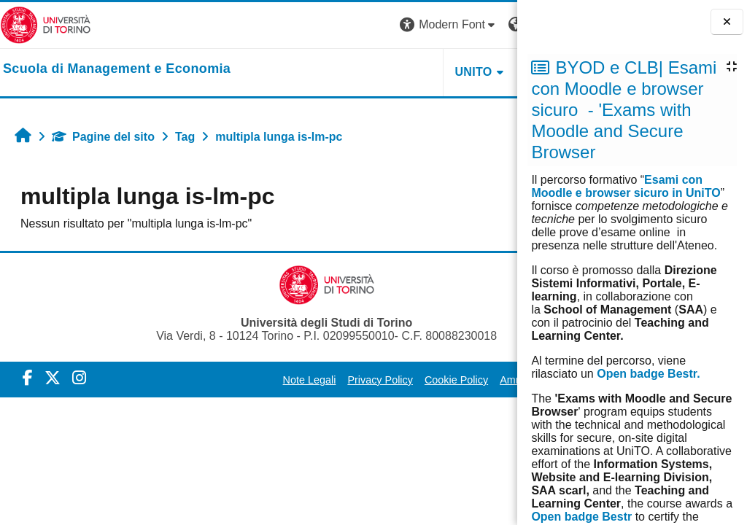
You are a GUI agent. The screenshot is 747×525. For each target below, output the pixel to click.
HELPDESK (425, 72)
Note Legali (238, 380)
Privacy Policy (309, 380)
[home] (117, 69)
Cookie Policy (385, 380)
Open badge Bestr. (648, 374)
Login (491, 24)
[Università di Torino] (45, 24)
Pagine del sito (103, 137)
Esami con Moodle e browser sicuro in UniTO (625, 186)
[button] (313, 25)
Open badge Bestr (581, 516)
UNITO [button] (337, 72)
